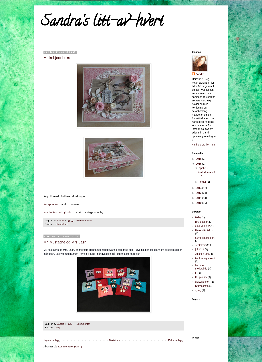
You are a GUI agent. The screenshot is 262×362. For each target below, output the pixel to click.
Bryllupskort (202, 221)
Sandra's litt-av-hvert (102, 22)
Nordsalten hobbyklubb (57, 212)
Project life (201, 277)
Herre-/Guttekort (204, 230)
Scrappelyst (50, 204)
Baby (198, 217)
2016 (199, 158)
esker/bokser (61, 224)
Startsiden (114, 340)
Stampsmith (202, 285)
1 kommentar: (83, 324)
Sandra (200, 74)
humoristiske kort (205, 237)
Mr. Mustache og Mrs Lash (64, 242)
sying (57, 327)
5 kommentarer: (84, 220)
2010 (199, 202)
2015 (199, 163)
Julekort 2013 (203, 253)
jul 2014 (199, 249)
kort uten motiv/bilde (201, 267)
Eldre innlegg (175, 340)
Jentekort (200, 245)
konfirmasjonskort (205, 258)
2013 (199, 192)
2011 (199, 197)
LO (197, 273)
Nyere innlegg (52, 340)
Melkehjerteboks (56, 58)
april (201, 168)
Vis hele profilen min (203, 144)
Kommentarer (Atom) (70, 346)
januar (203, 181)
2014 (199, 187)
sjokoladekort (202, 281)
